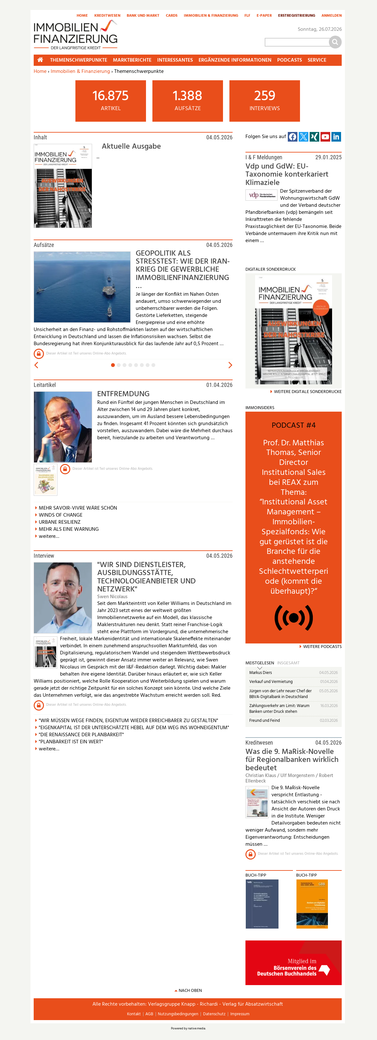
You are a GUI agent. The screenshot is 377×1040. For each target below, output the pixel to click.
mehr (256, 414)
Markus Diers (260, 672)
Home (82, 16)
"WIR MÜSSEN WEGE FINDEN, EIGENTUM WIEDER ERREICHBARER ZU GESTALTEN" (128, 720)
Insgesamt (288, 663)
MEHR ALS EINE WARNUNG (69, 529)
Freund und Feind (264, 720)
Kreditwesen (107, 16)
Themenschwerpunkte (78, 60)
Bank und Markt (143, 16)
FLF (247, 16)
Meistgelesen (259, 663)
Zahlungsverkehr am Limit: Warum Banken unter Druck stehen (279, 709)
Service (317, 60)
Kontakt (134, 1014)
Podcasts (289, 60)
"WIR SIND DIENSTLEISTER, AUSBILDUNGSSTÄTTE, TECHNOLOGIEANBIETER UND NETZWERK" (146, 577)
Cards (171, 16)
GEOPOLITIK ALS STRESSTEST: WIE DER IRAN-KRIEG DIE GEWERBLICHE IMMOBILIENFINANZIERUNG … (183, 270)
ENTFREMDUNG (123, 394)
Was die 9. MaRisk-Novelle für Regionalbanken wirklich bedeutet (291, 760)
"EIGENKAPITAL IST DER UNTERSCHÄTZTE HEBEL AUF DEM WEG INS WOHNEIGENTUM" (134, 727)
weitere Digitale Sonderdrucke (308, 391)
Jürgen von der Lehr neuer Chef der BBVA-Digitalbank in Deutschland (280, 694)
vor (231, 365)
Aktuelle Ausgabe (131, 147)
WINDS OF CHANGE (60, 515)
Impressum (240, 1014)
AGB (149, 1014)
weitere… (49, 536)
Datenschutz (214, 1014)
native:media (196, 1028)
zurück (35, 365)
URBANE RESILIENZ (60, 522)
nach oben (190, 990)
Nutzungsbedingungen (178, 1014)
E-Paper (264, 16)
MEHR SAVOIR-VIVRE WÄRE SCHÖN (78, 508)
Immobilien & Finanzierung (211, 16)
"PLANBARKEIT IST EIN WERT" (71, 742)
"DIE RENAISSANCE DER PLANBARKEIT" (81, 734)
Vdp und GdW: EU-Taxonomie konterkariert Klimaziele (287, 175)
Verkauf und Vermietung (271, 681)
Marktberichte (132, 60)
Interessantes (175, 60)
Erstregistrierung (296, 16)
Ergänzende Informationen (235, 60)
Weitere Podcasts (322, 646)
